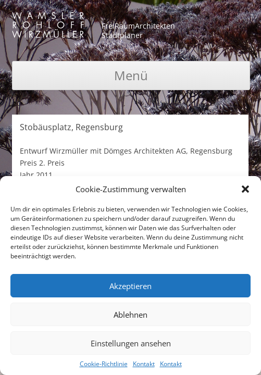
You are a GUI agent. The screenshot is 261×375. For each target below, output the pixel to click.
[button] (245, 189)
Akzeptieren (130, 286)
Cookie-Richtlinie (104, 363)
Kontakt (144, 363)
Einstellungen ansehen (131, 343)
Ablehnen (130, 314)
